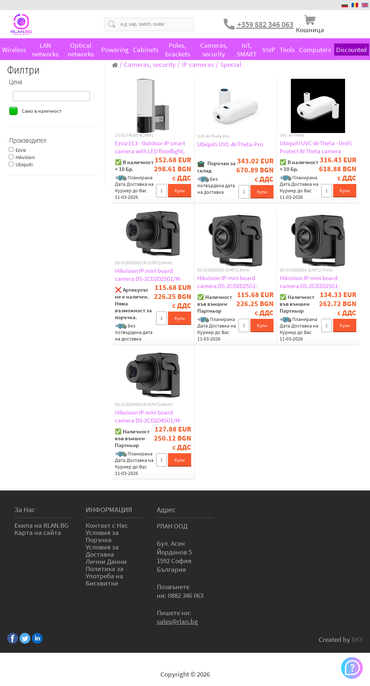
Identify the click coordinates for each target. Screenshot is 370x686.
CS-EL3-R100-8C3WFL (134, 135)
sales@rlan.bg (177, 621)
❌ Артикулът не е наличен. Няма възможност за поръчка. (133, 303)
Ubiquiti (24, 164)
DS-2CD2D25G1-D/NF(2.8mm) (223, 270)
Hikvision (25, 157)
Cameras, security (214, 49)
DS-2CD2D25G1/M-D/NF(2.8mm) (144, 263)
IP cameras (198, 64)
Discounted (351, 50)
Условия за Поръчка (102, 536)
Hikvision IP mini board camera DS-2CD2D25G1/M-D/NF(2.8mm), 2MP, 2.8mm (148, 275)
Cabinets (145, 49)
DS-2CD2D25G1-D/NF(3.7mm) (306, 270)
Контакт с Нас (107, 525)
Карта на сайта (37, 532)
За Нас (24, 509)
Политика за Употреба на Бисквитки (105, 576)
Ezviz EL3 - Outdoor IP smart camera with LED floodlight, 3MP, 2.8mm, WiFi (150, 147)
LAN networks (45, 49)
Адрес (166, 509)
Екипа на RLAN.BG (41, 525)
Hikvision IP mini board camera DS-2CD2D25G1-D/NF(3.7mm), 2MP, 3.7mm (313, 282)
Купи (180, 191)
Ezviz (21, 150)
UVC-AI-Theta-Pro (213, 136)
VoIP (268, 49)
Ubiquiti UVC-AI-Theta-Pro (230, 144)
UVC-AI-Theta (292, 135)
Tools (287, 49)
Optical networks (81, 49)
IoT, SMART (247, 49)
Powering (115, 49)
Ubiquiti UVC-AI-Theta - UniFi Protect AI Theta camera (316, 147)
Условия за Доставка (102, 550)
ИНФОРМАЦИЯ (109, 509)
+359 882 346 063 (264, 24)
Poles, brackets (177, 49)
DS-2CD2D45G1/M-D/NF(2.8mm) (144, 404)
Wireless (14, 49)
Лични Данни (106, 561)
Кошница (310, 29)
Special (230, 64)
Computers (315, 49)
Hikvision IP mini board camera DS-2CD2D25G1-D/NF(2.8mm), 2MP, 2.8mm (230, 282)
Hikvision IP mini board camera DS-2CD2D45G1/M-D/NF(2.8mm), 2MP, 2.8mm (148, 416)
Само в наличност (41, 111)
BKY (357, 639)
